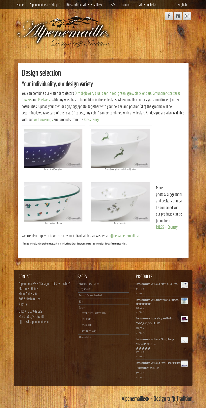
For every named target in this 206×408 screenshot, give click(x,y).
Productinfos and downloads (91, 295)
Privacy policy (86, 324)
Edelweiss (44, 99)
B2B (113, 4)
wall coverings (43, 119)
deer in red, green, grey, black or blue (126, 93)
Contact (127, 4)
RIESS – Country (167, 226)
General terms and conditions (93, 312)
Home (20, 4)
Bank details (86, 318)
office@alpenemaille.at (124, 235)
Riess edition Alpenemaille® (85, 4)
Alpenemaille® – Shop (45, 4)
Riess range (92, 119)
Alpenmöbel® (147, 4)
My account (85, 289)
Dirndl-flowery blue (88, 93)
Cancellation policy (88, 331)
